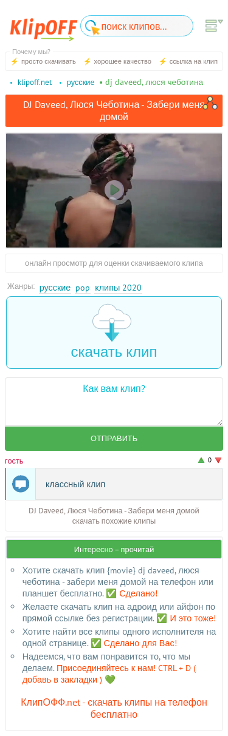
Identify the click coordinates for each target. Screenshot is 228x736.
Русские (55, 287)
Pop (82, 287)
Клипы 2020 (118, 287)
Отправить (114, 438)
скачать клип (114, 332)
